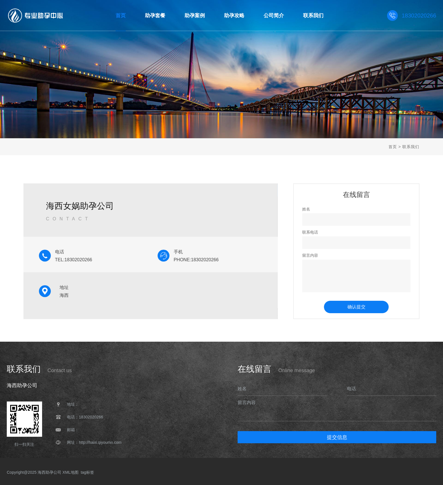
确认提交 (362, 306)
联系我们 (410, 146)
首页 (392, 146)
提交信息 (337, 437)
